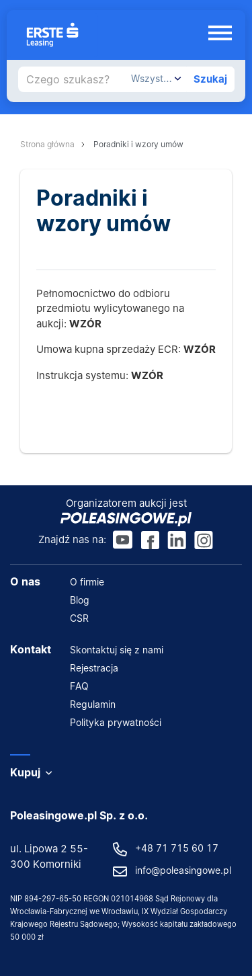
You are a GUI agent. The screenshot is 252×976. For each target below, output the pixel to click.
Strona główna (47, 144)
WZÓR (199, 349)
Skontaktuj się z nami (116, 649)
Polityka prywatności (115, 722)
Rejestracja (94, 668)
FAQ (79, 686)
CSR (79, 618)
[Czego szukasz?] (72, 79)
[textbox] (156, 79)
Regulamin (93, 704)
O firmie (87, 581)
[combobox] (156, 79)
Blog (79, 600)
